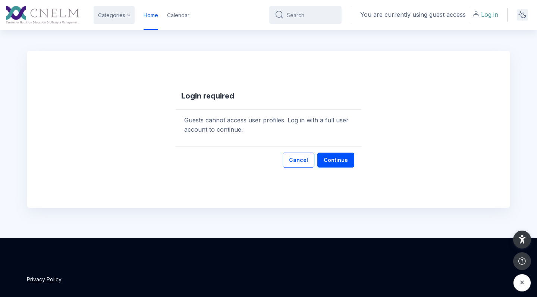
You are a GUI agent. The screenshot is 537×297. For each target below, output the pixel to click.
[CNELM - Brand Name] (42, 15)
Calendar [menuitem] (178, 15)
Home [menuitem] (151, 15)
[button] (522, 239)
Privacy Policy (44, 279)
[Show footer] (522, 261)
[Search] (311, 14)
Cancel (298, 160)
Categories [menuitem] (111, 15)
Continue (336, 160)
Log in (485, 14)
